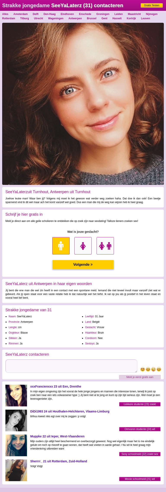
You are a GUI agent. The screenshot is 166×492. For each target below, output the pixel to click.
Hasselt (117, 18)
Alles (5, 14)
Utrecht (38, 18)
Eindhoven (67, 14)
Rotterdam (8, 18)
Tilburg (24, 18)
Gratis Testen (151, 5)
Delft (35, 14)
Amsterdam (20, 14)
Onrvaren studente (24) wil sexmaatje (139, 429)
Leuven (145, 18)
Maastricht (134, 14)
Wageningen (56, 18)
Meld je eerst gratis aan (139, 377)
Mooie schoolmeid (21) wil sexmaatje (140, 479)
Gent (104, 18)
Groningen (103, 14)
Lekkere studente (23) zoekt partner (140, 404)
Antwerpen (75, 18)
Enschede (85, 14)
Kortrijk (131, 18)
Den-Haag (49, 14)
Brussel (91, 18)
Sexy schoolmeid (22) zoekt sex (139, 454)
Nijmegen (152, 14)
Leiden (119, 14)
